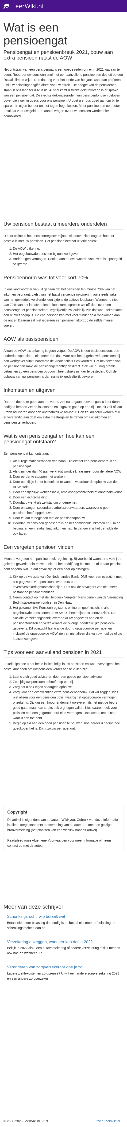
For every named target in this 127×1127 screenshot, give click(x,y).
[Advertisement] (63, 169)
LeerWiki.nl (23, 6)
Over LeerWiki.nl (108, 1121)
